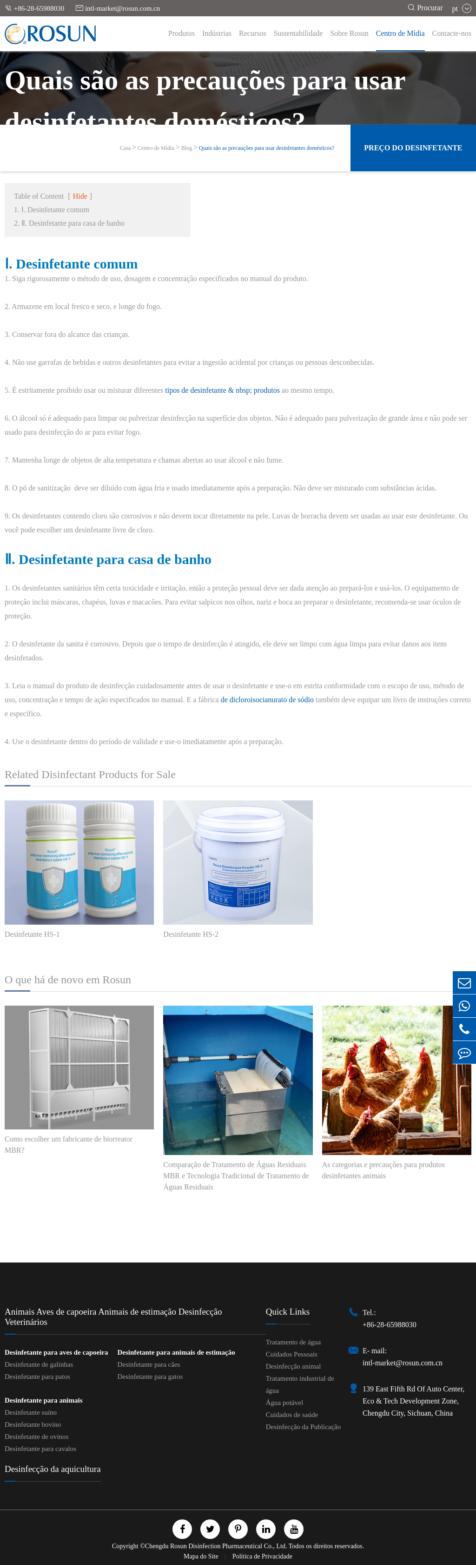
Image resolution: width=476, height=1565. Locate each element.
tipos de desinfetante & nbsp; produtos (222, 390)
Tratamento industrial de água (300, 1384)
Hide (80, 196)
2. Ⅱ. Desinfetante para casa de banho (69, 223)
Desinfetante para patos (37, 1376)
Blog (186, 148)
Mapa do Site (202, 1556)
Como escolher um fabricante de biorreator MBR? (68, 1144)
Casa (125, 148)
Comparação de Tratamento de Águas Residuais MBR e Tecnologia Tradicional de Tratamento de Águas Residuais (236, 1176)
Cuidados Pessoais (291, 1354)
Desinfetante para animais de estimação (176, 1352)
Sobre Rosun (349, 33)
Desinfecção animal (293, 1366)
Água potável (284, 1402)
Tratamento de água (293, 1342)
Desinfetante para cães (148, 1364)
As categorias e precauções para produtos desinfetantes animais (383, 1170)
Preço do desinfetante (413, 148)
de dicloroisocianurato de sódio (267, 700)
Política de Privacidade (262, 1556)
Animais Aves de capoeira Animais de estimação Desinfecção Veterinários (113, 1317)
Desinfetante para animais (44, 1400)
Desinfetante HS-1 (32, 934)
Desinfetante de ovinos (36, 1436)
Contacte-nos (451, 33)
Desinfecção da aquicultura (53, 1469)
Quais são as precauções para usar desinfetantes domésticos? (266, 148)
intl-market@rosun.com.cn (118, 8)
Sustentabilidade (298, 33)
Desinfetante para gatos (150, 1376)
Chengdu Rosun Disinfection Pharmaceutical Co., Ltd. (216, 1546)
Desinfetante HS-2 (190, 934)
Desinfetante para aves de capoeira (56, 1352)
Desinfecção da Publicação (303, 1427)
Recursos (252, 33)
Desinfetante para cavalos (40, 1448)
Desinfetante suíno (31, 1412)
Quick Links (288, 1311)
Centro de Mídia (400, 33)
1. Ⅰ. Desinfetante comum (51, 210)
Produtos (181, 33)
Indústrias (216, 33)
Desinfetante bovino (33, 1424)
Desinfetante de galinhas (39, 1364)
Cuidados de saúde (292, 1414)
